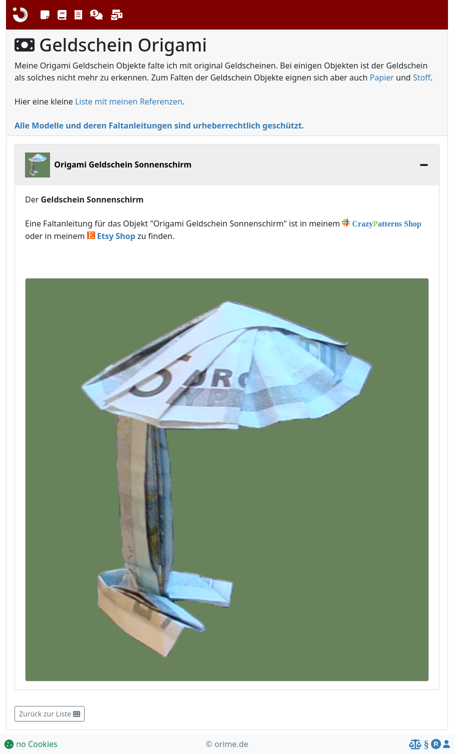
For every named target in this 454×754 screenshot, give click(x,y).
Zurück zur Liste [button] (49, 713)
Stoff (421, 77)
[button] (45, 15)
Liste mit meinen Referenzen (128, 101)
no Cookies (31, 744)
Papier (382, 77)
